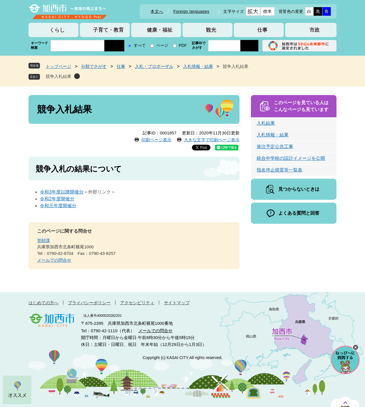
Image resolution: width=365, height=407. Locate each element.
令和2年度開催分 (57, 198)
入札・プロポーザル (154, 66)
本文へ (157, 11)
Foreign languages (191, 11)
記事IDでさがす (199, 45)
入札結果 (266, 123)
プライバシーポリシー (89, 302)
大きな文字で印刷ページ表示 (212, 139)
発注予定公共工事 (275, 146)
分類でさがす (94, 66)
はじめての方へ (43, 302)
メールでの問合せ (54, 260)
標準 (267, 11)
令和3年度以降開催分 (62, 192)
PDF (183, 45)
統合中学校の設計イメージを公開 (291, 158)
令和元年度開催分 (58, 205)
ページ (162, 45)
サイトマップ (177, 302)
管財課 (43, 240)
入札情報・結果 (198, 66)
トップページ (58, 66)
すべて (140, 45)
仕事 (121, 66)
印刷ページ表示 (156, 139)
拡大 (253, 11)
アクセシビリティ (137, 302)
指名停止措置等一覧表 (279, 170)
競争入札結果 (58, 76)
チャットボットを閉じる (355, 347)
